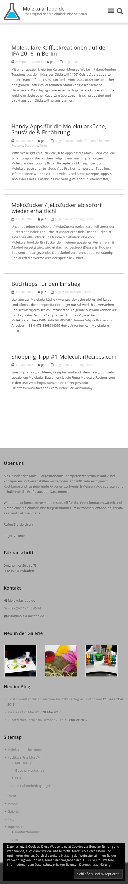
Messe (13, 803)
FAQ (18, 778)
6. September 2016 (29, 62)
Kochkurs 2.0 (24, 762)
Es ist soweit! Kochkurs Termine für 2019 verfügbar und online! (55, 699)
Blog (11, 819)
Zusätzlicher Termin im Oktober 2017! (36, 720)
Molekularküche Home (25, 749)
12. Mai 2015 (24, 219)
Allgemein (71, 62)
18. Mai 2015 (24, 141)
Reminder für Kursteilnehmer (90, 141)
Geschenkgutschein (30, 770)
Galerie (13, 811)
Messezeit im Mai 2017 (25, 712)
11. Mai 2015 (24, 365)
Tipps (44, 145)
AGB (18, 839)
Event (12, 796)
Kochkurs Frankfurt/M (24, 757)
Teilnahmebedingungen (33, 785)
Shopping (31, 145)
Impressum (16, 826)
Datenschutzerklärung (94, 864)
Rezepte (17, 145)
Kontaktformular (27, 832)
